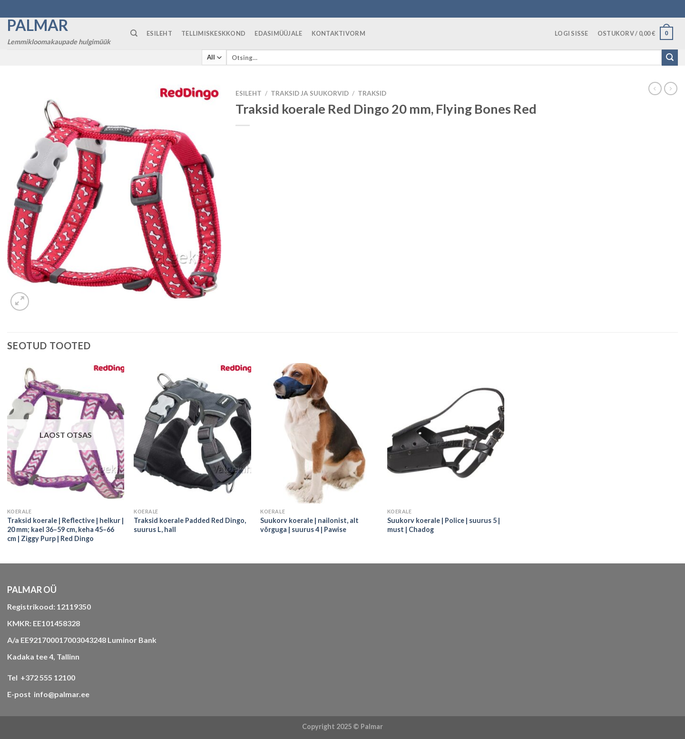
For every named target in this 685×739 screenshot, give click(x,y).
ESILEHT (159, 33)
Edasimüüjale (278, 33)
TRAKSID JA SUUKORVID (310, 93)
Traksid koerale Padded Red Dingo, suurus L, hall (190, 524)
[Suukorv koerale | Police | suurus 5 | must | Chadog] (446, 433)
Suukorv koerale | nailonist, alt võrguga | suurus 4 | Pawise (309, 524)
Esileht (248, 93)
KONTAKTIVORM (338, 33)
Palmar (37, 25)
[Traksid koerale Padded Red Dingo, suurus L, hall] (192, 433)
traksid (372, 93)
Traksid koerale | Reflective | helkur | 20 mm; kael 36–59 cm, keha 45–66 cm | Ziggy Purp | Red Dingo (65, 529)
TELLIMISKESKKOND (213, 33)
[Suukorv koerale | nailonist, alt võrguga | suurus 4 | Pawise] (319, 433)
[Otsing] (134, 33)
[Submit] (670, 57)
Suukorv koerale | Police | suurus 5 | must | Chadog (443, 524)
